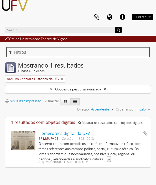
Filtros (17, 52)
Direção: (83, 109)
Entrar (141, 17)
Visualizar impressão (23, 101)
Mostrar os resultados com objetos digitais (110, 123)
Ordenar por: (125, 109)
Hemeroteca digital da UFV (64, 133)
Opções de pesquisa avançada (78, 89)
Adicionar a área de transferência (145, 133)
